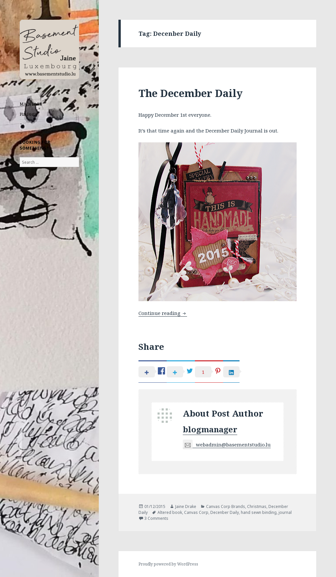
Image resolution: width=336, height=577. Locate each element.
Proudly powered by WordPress (168, 564)
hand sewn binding (259, 512)
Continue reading (162, 313)
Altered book (170, 512)
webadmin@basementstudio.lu (227, 444)
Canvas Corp (196, 512)
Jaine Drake (185, 506)
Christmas (256, 506)
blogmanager (210, 429)
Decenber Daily (224, 512)
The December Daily (190, 93)
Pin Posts (28, 114)
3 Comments (156, 518)
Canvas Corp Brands (225, 506)
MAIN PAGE (31, 104)
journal (285, 512)
